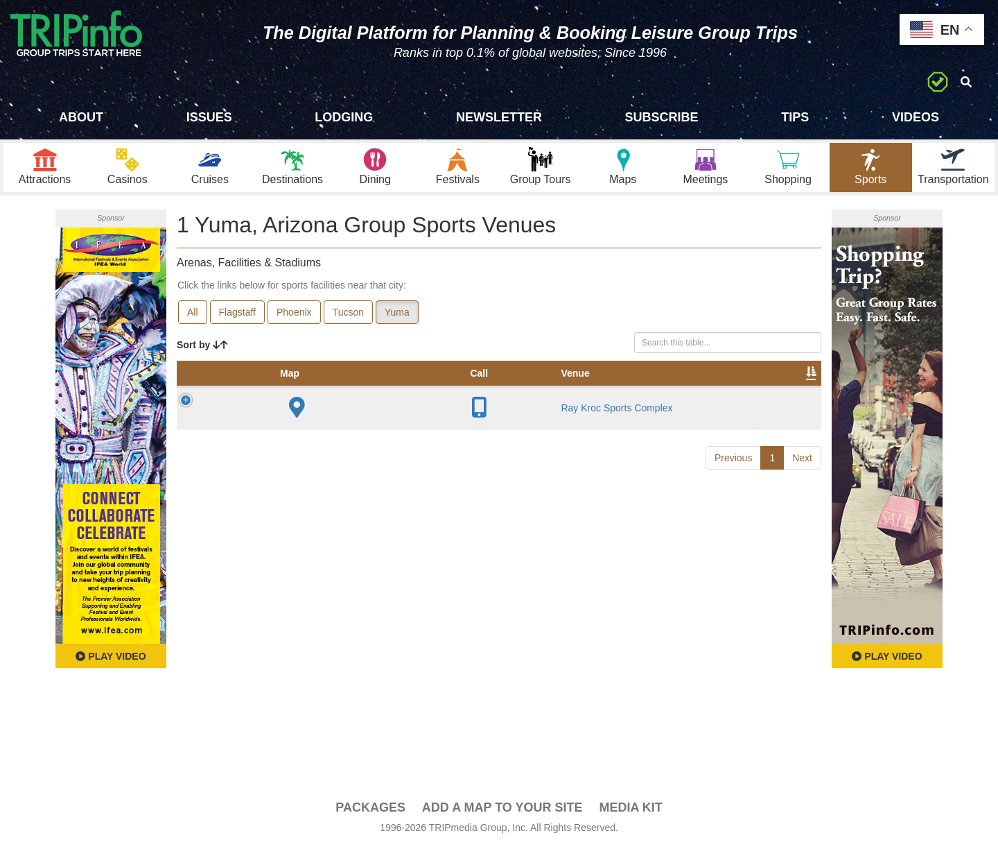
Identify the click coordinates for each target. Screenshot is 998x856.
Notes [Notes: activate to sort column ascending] (520, 394)
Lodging (344, 117)
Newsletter (499, 117)
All (192, 319)
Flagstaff (237, 319)
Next (802, 518)
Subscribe (662, 117)
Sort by (202, 352)
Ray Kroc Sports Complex (280, 449)
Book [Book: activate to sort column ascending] (732, 394)
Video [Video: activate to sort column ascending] (680, 394)
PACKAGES (370, 815)
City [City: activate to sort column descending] (337, 394)
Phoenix (294, 319)
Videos (915, 117)
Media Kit (630, 815)
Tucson (348, 319)
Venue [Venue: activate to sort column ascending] (274, 394)
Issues (209, 117)
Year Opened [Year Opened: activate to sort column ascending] (391, 387)
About (81, 117)
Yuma (397, 319)
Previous (733, 518)
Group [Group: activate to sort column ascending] (785, 394)
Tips (795, 117)
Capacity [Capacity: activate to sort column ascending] (460, 394)
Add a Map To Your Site (502, 815)
